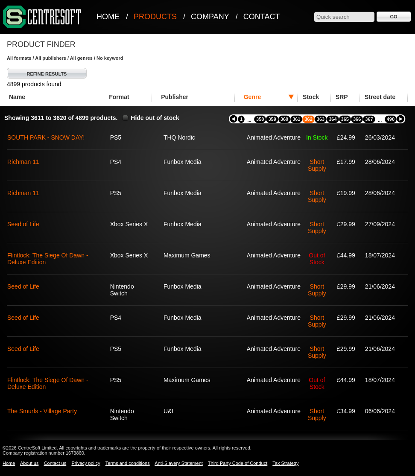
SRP (342, 96)
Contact (261, 16)
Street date (380, 96)
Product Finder (41, 44)
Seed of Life (23, 224)
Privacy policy (85, 463)
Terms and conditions (127, 463)
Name (17, 96)
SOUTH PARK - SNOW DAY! (46, 137)
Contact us (55, 463)
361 (296, 119)
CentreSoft (42, 17)
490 (391, 119)
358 (260, 119)
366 (357, 119)
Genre (252, 96)
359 (272, 119)
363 (320, 119)
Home (108, 16)
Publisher (174, 96)
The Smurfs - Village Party (42, 411)
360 (284, 119)
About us (29, 463)
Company (210, 16)
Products (155, 16)
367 (369, 119)
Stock (311, 96)
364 (332, 119)
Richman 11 (23, 161)
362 (308, 119)
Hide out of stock (155, 117)
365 (345, 119)
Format (119, 96)
